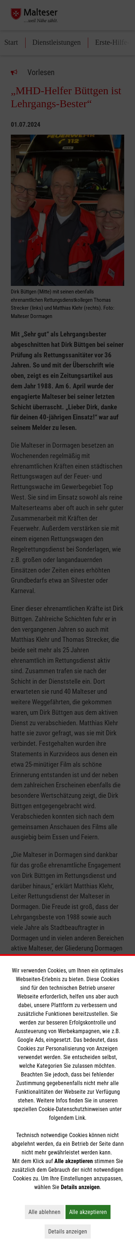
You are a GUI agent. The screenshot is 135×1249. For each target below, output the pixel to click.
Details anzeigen (69, 1231)
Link (80, 1117)
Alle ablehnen (46, 1211)
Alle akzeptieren (90, 1211)
